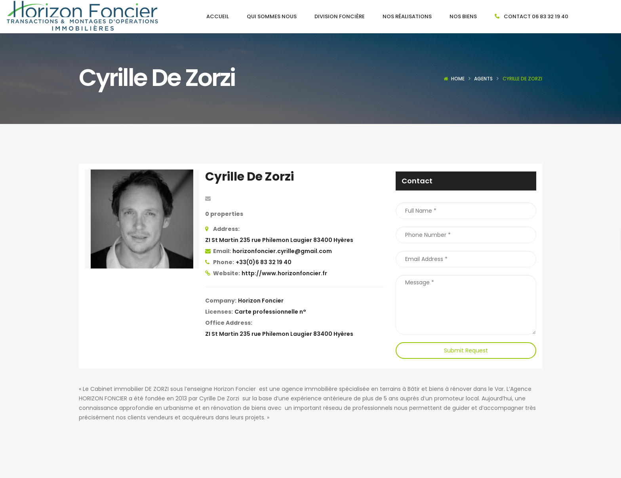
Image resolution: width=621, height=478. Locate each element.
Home (458, 78)
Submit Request (466, 350)
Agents (483, 78)
